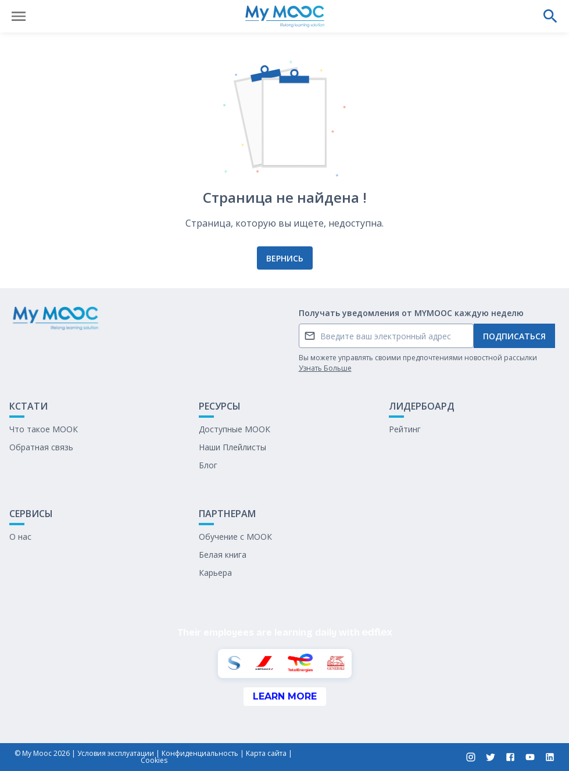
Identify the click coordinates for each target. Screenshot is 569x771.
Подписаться (514, 336)
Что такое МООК (43, 429)
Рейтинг (405, 429)
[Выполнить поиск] (550, 16)
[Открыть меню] (18, 16)
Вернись (284, 258)
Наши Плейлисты (232, 447)
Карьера (215, 572)
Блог (208, 465)
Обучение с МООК (235, 536)
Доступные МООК (234, 429)
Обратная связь (41, 447)
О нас (20, 536)
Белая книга (222, 554)
